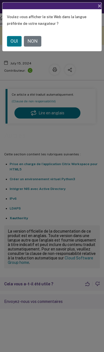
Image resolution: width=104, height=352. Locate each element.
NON (32, 41)
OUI (14, 41)
